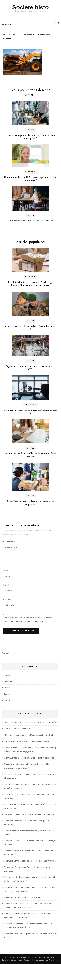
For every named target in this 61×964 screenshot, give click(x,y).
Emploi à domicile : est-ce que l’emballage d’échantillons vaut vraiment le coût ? (30, 284)
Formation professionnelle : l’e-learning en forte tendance (30, 455)
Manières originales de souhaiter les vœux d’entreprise (29, 814)
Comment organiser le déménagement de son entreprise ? (30, 136)
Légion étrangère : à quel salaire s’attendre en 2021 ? (30, 328)
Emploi (14, 35)
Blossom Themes (31, 960)
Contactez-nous (9, 653)
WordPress (53, 960)
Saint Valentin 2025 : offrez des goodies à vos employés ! (30, 502)
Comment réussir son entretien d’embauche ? (30, 220)
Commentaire (9, 541)
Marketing (30, 404)
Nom (6, 570)
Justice (7, 694)
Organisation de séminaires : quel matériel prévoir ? (27, 741)
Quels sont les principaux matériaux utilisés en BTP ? (30, 368)
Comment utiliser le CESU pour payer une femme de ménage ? (30, 179)
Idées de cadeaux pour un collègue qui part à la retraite (29, 735)
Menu (8, 24)
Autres (30, 130)
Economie (30, 172)
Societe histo (30, 7)
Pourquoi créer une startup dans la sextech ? (24, 897)
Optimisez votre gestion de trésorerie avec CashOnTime (30, 860)
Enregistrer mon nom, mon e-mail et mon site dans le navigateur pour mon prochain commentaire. (28, 619)
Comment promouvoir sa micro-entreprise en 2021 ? (30, 411)
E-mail (6, 585)
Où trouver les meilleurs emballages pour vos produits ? (29, 757)
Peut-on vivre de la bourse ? (17, 728)
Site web (7, 599)
